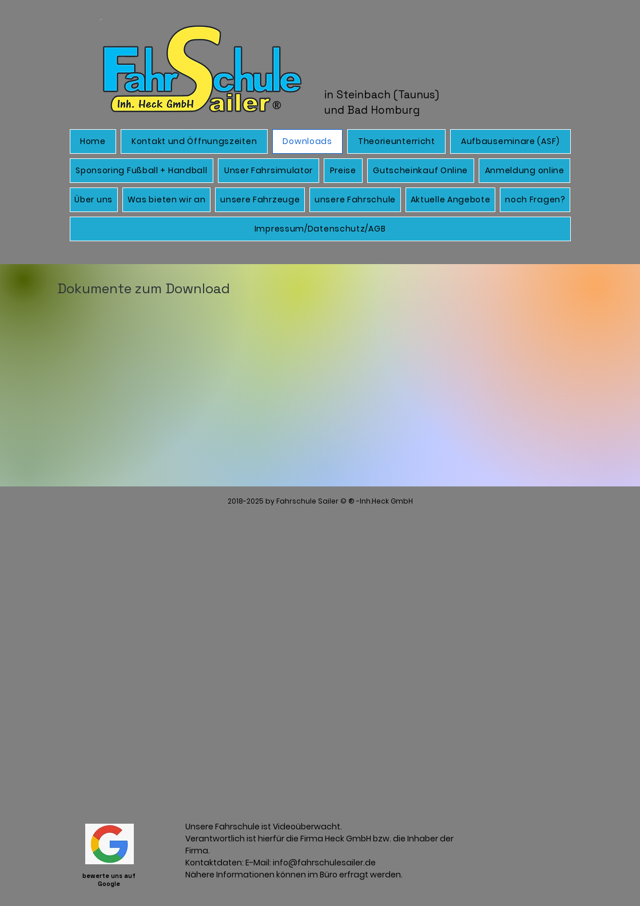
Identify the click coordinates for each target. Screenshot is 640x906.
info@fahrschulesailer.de (324, 862)
